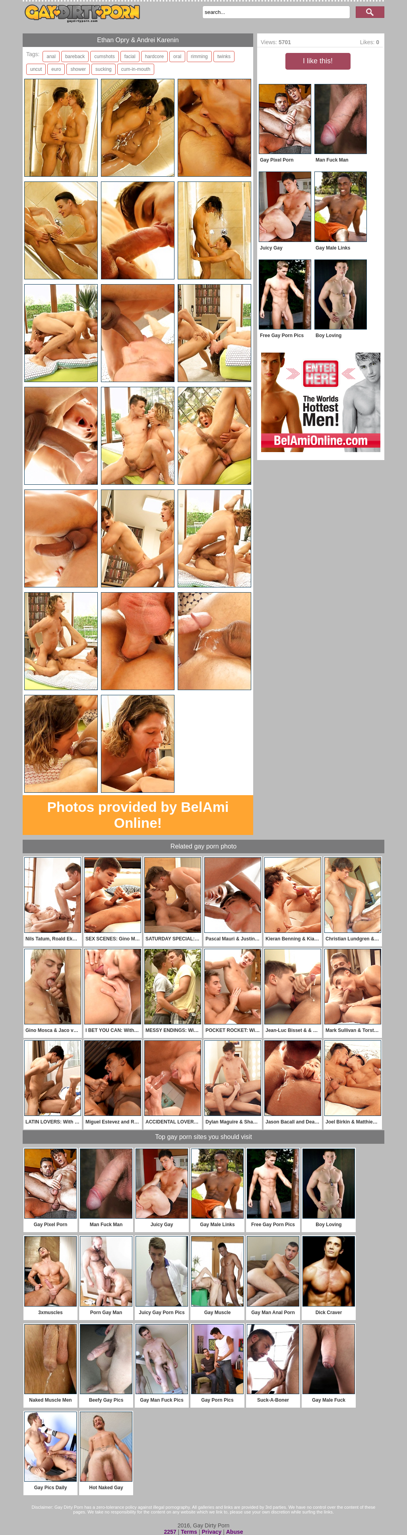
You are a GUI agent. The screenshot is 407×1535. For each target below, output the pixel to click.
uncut (36, 69)
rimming (199, 56)
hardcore (154, 56)
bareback (75, 56)
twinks (224, 56)
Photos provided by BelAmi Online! (138, 815)
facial (130, 56)
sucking (103, 69)
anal (51, 56)
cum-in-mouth (135, 69)
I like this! (318, 61)
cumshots (104, 56)
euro (56, 69)
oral (177, 56)
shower (78, 69)
